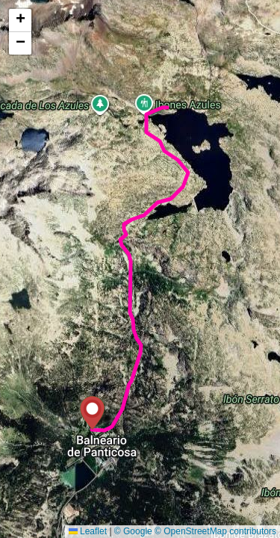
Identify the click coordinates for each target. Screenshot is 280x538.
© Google (133, 531)
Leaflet (88, 531)
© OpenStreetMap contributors (215, 531)
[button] (92, 413)
